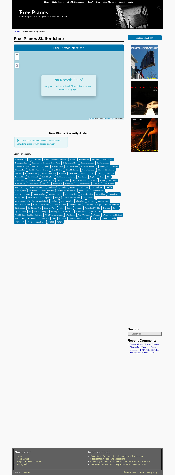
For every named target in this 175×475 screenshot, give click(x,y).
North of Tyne (84, 191)
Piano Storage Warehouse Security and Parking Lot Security (116, 456)
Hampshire (113, 180)
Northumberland (71, 194)
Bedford (73, 159)
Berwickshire (107, 159)
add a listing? (49, 144)
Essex (102, 177)
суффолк (95, 218)
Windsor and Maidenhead (112, 215)
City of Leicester (88, 170)
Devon (83, 173)
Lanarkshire (57, 184)
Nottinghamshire (87, 194)
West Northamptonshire (54, 215)
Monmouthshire (97, 187)
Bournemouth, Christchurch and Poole (46, 163)
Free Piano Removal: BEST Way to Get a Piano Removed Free (117, 464)
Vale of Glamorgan (41, 211)
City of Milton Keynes (106, 170)
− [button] (17, 58)
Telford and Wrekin (92, 208)
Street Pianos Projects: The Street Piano (107, 459)
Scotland (54, 201)
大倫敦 (51, 222)
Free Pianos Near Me (68, 48)
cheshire (115, 166)
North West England (22, 194)
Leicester (96, 184)
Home (46, 2)
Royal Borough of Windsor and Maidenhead (31, 201)
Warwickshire (68, 211)
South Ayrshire (103, 201)
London (63, 187)
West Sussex (70, 215)
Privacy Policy (23, 464)
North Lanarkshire (47, 191)
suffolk (61, 208)
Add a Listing (23, 459)
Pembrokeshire (114, 194)
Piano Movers (110, 2)
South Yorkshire (75, 204)
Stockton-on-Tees (34, 208)
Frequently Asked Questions (29, 461)
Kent (43, 184)
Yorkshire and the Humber (79, 218)
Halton (102, 180)
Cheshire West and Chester (39, 170)
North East (33, 191)
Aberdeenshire (20, 159)
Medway (73, 187)
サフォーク (19, 222)
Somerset (91, 201)
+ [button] (17, 54)
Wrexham (45, 218)
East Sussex (82, 177)
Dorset (91, 173)
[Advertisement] (69, 243)
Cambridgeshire (103, 163)
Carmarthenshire (72, 166)
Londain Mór (52, 187)
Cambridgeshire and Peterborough (27, 166)
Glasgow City (20, 180)
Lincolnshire (19, 187)
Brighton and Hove (70, 163)
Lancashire (69, 184)
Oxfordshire (100, 194)
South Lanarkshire (59, 204)
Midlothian (84, 187)
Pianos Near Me (145, 37)
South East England (22, 204)
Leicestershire (108, 184)
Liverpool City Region (36, 187)
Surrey (69, 208)
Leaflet (91, 119)
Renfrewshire (88, 197)
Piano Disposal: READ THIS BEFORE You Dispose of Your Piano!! (144, 350)
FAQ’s (90, 2)
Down (99, 173)
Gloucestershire (34, 180)
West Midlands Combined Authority (28, 215)
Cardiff (46, 166)
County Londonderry (48, 173)
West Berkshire (82, 211)
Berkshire (95, 159)
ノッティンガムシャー (36, 222)
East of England (47, 177)
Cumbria (62, 173)
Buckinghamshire (87, 163)
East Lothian (19, 177)
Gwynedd (93, 180)
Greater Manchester (79, 180)
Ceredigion (104, 166)
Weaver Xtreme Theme (135, 472)
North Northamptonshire (66, 191)
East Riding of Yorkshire (66, 177)
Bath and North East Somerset (55, 159)
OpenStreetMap (109, 119)
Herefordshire (20, 184)
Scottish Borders (67, 201)
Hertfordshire (34, 184)
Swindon (78, 208)
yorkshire (62, 218)
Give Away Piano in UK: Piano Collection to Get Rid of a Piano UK (120, 461)
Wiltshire (96, 215)
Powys (57, 197)
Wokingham (19, 218)
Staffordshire (20, 208)
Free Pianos (33, 12)
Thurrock (106, 208)
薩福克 (59, 222)
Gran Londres (48, 180)
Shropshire (80, 201)
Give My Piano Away (77, 2)
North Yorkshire (39, 194)
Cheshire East (20, 170)
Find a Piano (58, 2)
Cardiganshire (57, 166)
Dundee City (109, 173)
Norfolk (109, 187)
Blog (98, 2)
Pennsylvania (20, 197)
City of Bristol (57, 170)
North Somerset (98, 191)
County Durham (31, 173)
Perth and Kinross (34, 197)
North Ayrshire (20, 191)
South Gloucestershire (41, 204)
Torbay (115, 208)
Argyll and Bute (35, 159)
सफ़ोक (114, 218)
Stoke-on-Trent (50, 208)
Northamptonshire (55, 194)
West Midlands (96, 211)
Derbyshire (73, 173)
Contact (122, 2)
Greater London (62, 180)
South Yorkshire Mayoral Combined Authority (101, 204)
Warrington (55, 211)
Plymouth (48, 197)
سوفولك (105, 218)
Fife (108, 177)
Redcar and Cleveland (71, 197)
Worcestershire (32, 218)
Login (130, 2)
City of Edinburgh (72, 170)
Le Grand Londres (83, 184)
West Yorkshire (84, 215)
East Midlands (33, 177)
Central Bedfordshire (89, 166)
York (54, 218)
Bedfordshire (84, 159)
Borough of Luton (21, 163)
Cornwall (18, 173)
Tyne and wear (20, 211)
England (93, 177)
